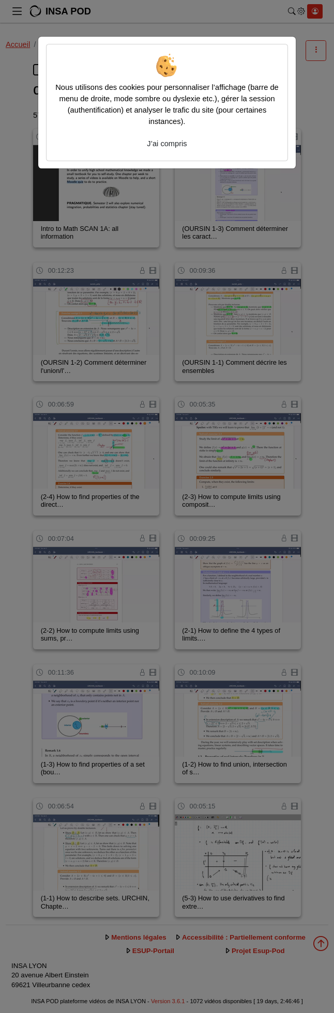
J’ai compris (167, 143)
